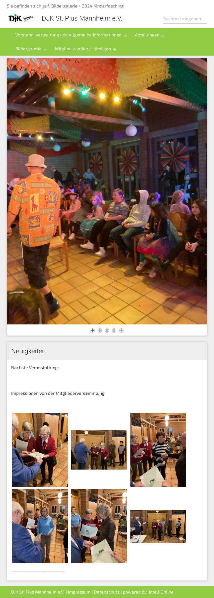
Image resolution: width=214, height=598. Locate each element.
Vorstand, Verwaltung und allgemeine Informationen (71, 35)
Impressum (79, 591)
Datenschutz (107, 591)
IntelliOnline (161, 591)
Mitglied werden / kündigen (86, 48)
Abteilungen (150, 35)
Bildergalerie (64, 5)
